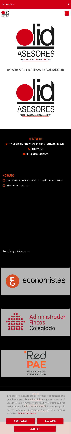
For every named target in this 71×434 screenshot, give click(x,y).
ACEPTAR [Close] (34, 428)
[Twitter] (69, 4)
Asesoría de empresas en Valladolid (35, 69)
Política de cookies (27, 413)
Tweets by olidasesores (16, 251)
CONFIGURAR (20, 420)
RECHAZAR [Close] (50, 420)
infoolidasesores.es (37, 154)
